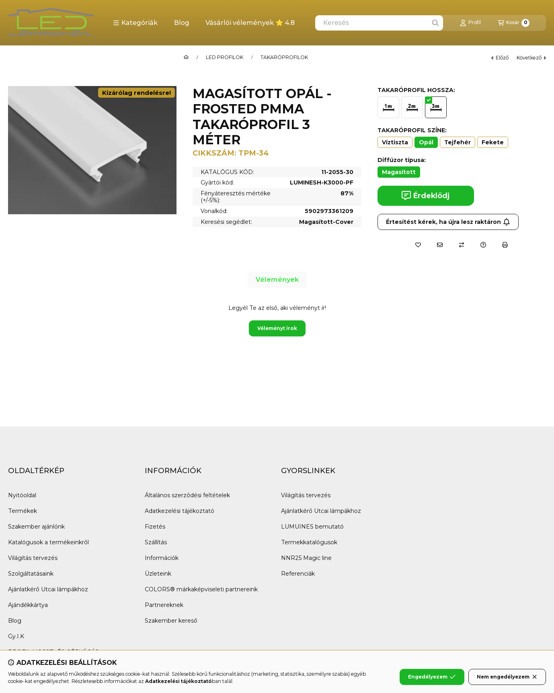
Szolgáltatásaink (30, 573)
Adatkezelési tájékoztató (179, 511)
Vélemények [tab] (277, 279)
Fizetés (155, 526)
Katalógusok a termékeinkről (48, 542)
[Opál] (426, 142)
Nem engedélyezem (507, 677)
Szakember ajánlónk (36, 526)
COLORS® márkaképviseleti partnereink (201, 589)
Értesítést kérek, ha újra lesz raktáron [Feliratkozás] (448, 222)
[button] (135, 23)
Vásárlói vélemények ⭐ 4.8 (250, 23)
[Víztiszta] (395, 142)
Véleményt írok (277, 328)
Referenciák (298, 573)
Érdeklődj (425, 195)
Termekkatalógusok (309, 542)
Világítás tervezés (32, 558)
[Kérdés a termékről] (483, 245)
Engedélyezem (432, 677)
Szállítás (156, 542)
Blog (181, 23)
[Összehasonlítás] (461, 245)
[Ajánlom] (440, 245)
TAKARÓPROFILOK (284, 57)
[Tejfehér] (457, 142)
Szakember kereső (171, 620)
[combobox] (379, 23)
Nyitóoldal (22, 495)
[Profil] (470, 23)
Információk (162, 558)
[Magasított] (399, 172)
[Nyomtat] (505, 245)
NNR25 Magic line (306, 558)
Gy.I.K (16, 636)
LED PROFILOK (224, 57)
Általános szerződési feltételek (187, 495)
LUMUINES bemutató (312, 526)
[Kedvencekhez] (418, 245)
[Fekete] (492, 142)
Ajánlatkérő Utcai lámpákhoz (48, 589)
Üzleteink (158, 573)
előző (500, 58)
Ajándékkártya (28, 605)
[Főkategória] (186, 57)
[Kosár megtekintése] (513, 23)
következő (531, 58)
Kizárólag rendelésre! (136, 92)
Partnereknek (164, 605)
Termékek (22, 511)
